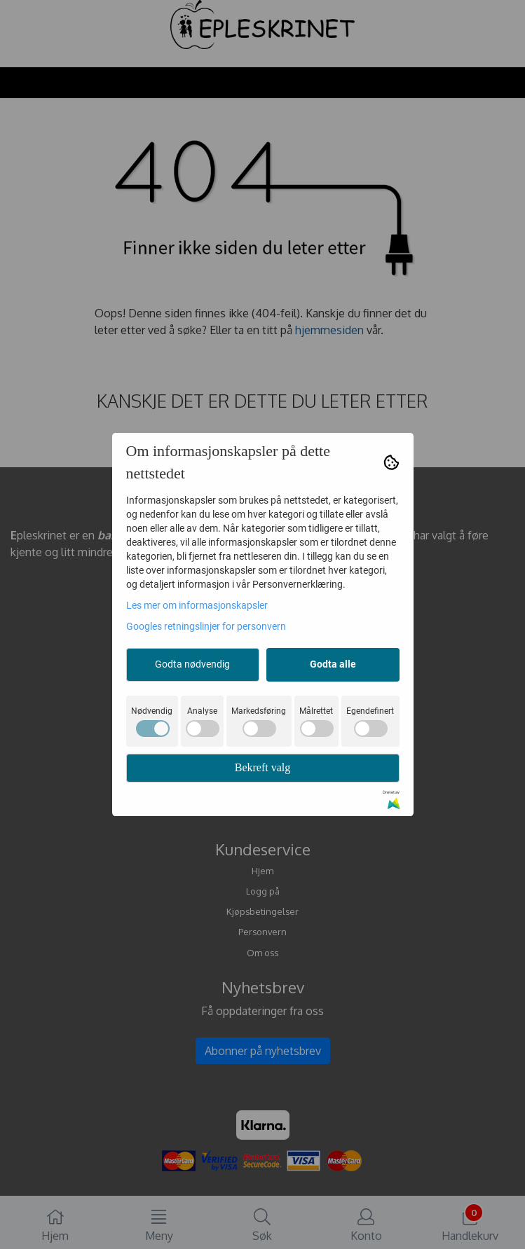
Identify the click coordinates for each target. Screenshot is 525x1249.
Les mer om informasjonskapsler (197, 605)
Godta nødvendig (192, 664)
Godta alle (333, 664)
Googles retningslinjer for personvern (206, 626)
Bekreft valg (263, 767)
